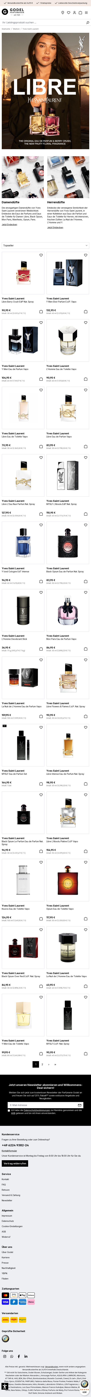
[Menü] (86, 13)
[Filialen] (63, 13)
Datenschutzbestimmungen (37, 1110)
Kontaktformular (9, 1150)
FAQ (4, 1184)
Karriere (6, 1257)
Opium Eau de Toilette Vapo (67, 907)
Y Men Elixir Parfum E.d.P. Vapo (67, 300)
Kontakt (5, 1179)
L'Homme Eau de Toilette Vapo (67, 367)
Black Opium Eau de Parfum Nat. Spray (67, 570)
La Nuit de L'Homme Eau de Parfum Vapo (23, 705)
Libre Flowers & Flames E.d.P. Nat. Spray (67, 705)
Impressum (7, 1215)
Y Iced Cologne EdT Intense (23, 570)
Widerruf (6, 1237)
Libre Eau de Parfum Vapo (67, 435)
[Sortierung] (45, 245)
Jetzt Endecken (9, 224)
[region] (45, 91)
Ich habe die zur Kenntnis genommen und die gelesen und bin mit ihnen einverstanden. (46, 1111)
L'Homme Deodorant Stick (23, 637)
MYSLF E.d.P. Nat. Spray (67, 1042)
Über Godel (7, 1252)
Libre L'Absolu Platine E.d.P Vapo (67, 839)
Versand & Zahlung (11, 1195)
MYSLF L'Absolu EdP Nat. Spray (67, 502)
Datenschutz (8, 1221)
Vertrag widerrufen (15, 1163)
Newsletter (7, 1200)
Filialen (5, 1278)
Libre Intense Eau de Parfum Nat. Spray (67, 772)
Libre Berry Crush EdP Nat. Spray (23, 300)
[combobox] (42, 22)
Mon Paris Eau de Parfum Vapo (67, 637)
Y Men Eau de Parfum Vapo (23, 367)
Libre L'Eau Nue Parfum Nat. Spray (23, 502)
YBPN (4, 1273)
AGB (13, 1113)
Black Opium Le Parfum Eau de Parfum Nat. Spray (23, 841)
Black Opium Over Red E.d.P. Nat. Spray (23, 974)
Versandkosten (51, 1367)
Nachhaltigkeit (8, 1268)
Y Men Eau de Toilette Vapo (23, 1042)
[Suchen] (87, 22)
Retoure (6, 1190)
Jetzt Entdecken (55, 227)
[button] (4, 1386)
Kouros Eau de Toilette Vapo (23, 907)
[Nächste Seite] (49, 1064)
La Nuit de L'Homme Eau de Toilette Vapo (67, 974)
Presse (5, 1262)
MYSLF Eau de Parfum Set (23, 772)
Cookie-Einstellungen (12, 1226)
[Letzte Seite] (55, 1064)
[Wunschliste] (69, 13)
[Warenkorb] (80, 13)
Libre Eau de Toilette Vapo (23, 435)
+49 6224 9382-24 (15, 1145)
